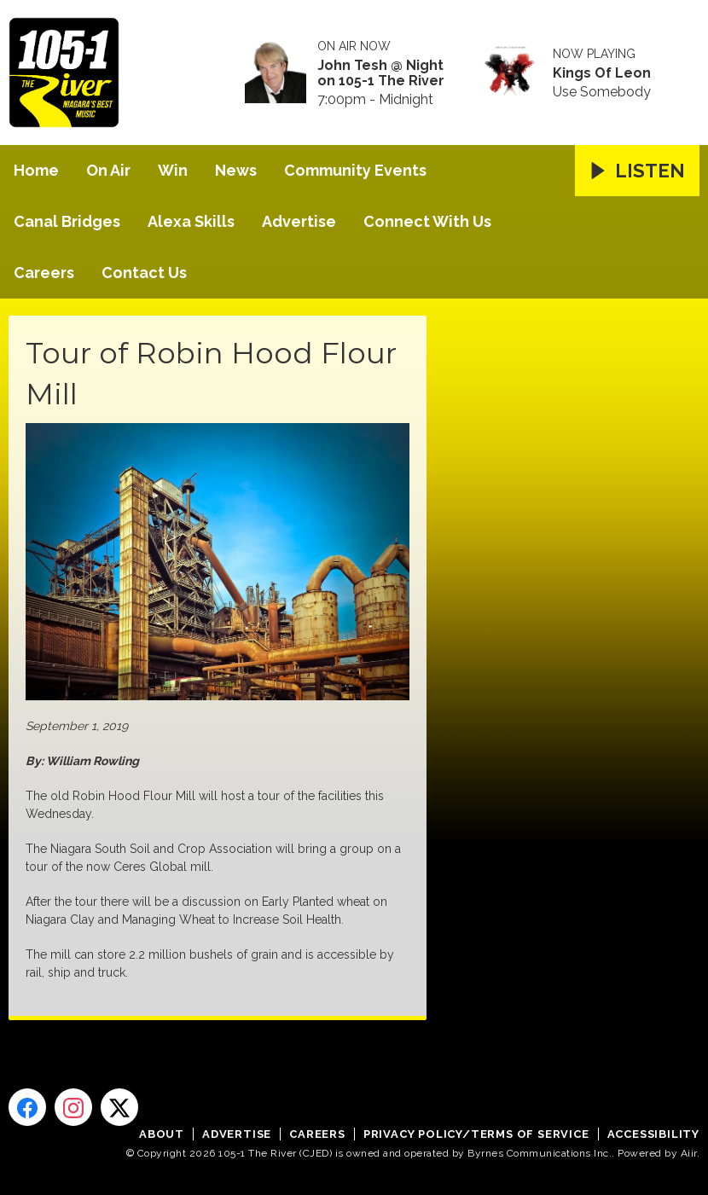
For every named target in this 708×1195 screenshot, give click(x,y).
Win (173, 170)
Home (36, 170)
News (236, 170)
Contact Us (144, 272)
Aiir (689, 1153)
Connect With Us (427, 221)
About (161, 1134)
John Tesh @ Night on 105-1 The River (380, 73)
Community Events (355, 170)
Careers (44, 272)
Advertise (299, 221)
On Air (108, 170)
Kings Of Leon (602, 73)
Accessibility (653, 1134)
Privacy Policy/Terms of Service (476, 1134)
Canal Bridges (67, 221)
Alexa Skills (191, 221)
